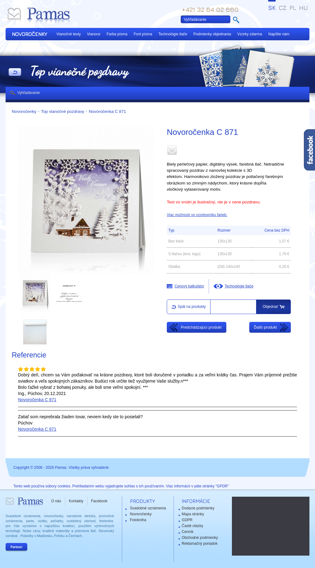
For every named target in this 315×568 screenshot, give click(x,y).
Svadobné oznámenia (148, 508)
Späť (15, 72)
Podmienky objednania (212, 34)
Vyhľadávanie (28, 93)
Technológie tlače (172, 34)
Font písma (143, 34)
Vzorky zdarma (249, 34)
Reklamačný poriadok (199, 543)
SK (272, 7)
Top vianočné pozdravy (62, 111)
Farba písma (117, 34)
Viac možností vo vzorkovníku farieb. (197, 215)
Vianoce (93, 34)
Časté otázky (192, 526)
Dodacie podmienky (198, 508)
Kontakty (76, 501)
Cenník (187, 532)
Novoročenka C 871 (107, 111)
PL (293, 7)
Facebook (99, 501)
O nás (56, 501)
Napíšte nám (278, 34)
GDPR (187, 520)
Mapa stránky (193, 514)
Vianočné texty (68, 34)
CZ (282, 7)
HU (303, 7)
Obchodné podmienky (200, 537)
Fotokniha (138, 520)
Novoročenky (24, 111)
